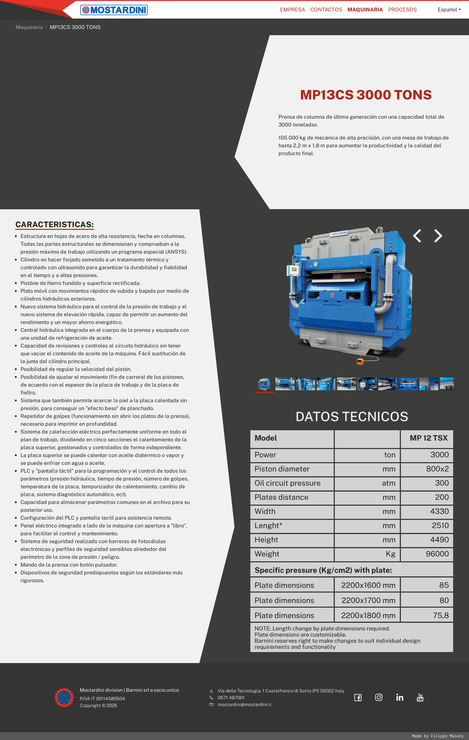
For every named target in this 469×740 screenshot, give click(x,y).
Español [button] (447, 10)
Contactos (326, 10)
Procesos (402, 10)
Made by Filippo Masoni (438, 736)
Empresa (292, 10)
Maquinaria (365, 10)
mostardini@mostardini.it (245, 704)
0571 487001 (231, 697)
